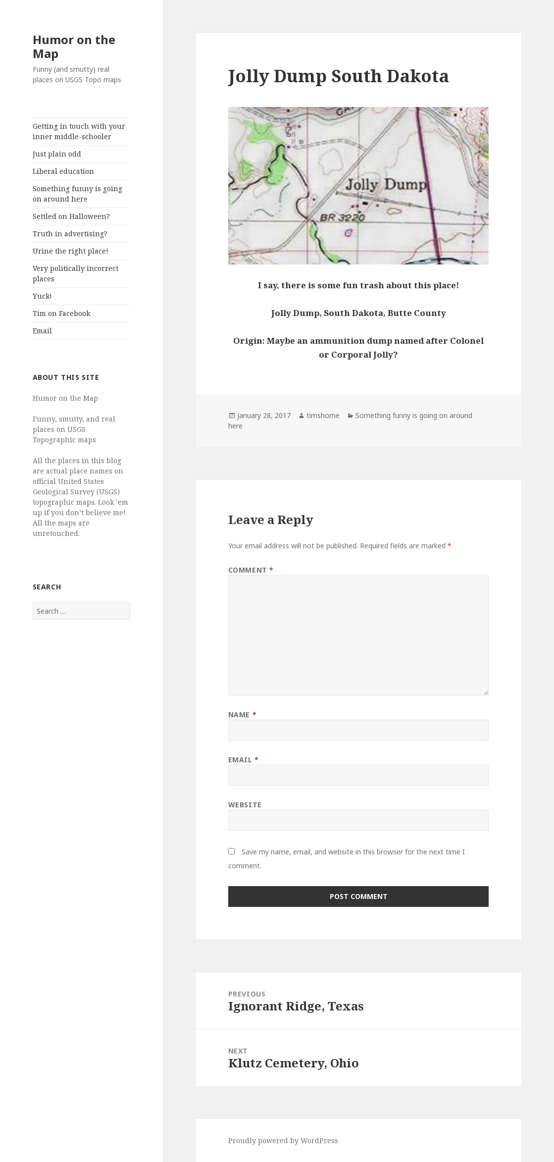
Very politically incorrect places (75, 273)
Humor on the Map (74, 46)
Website (245, 804)
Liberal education (63, 171)
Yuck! (42, 296)
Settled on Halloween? (71, 216)
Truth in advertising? (70, 233)
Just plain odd (57, 153)
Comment (251, 570)
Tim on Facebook (61, 313)
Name (242, 714)
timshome (323, 415)
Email (42, 330)
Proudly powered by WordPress (283, 1140)
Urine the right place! (70, 251)
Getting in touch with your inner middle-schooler (79, 131)
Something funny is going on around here (77, 194)
